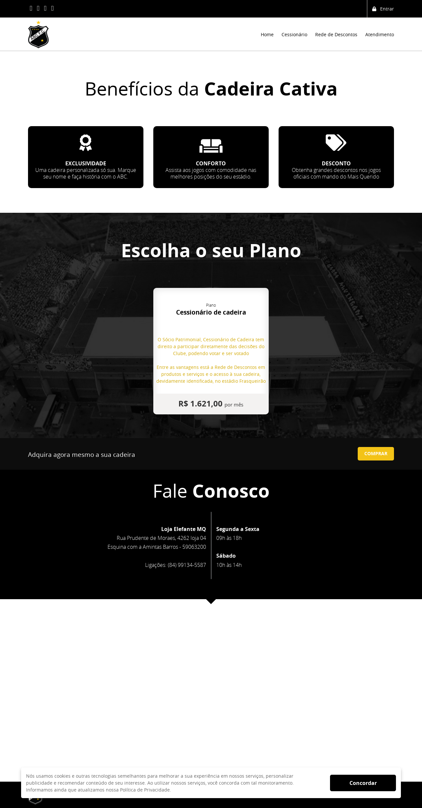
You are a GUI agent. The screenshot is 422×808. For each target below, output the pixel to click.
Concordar (363, 783)
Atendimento (379, 34)
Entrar (383, 9)
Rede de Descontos (336, 34)
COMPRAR (375, 453)
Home (267, 34)
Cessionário (294, 34)
